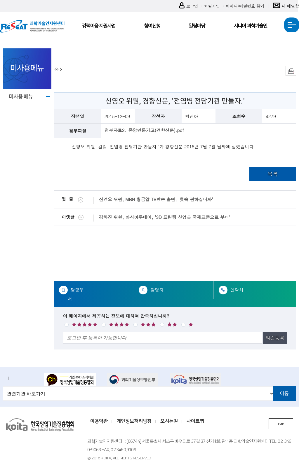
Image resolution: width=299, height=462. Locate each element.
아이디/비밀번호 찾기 (245, 6)
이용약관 (99, 421)
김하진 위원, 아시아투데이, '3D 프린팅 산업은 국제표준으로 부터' (164, 217)
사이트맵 (195, 421)
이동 (284, 393)
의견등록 (275, 337)
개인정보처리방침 (134, 421)
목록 (272, 174)
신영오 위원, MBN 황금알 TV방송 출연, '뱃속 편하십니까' (156, 199)
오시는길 (169, 421)
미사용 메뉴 (21, 96)
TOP (281, 424)
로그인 (188, 6)
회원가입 (212, 6)
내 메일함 (286, 6)
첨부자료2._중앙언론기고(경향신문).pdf (144, 130)
